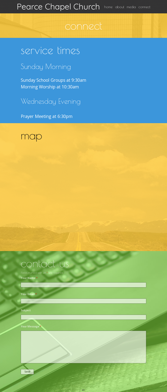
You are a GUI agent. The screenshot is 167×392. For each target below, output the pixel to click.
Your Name (29, 278)
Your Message (31, 326)
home (108, 7)
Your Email (29, 294)
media (131, 7)
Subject (26, 310)
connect (144, 7)
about (119, 7)
